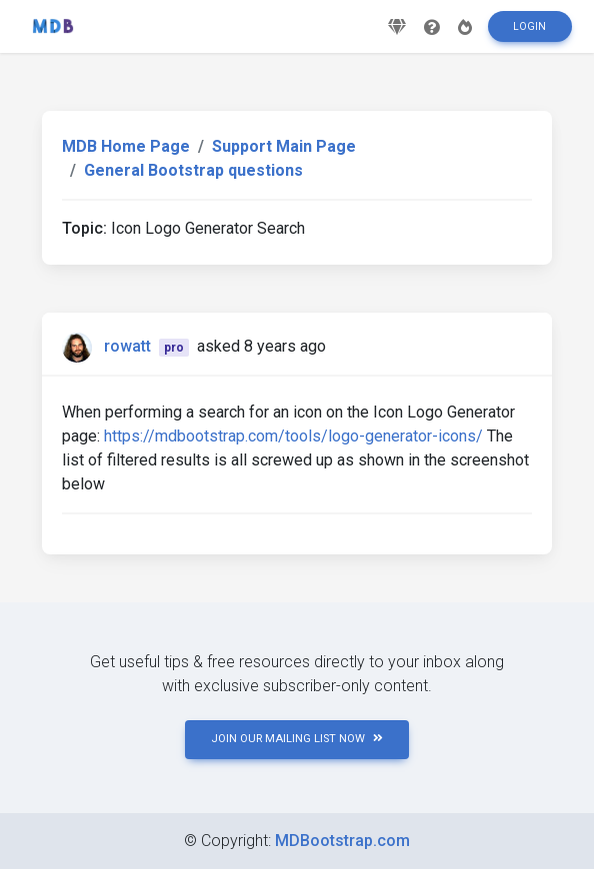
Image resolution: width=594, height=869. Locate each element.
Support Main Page (284, 146)
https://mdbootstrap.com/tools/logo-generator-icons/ (293, 436)
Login (529, 26)
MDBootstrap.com (342, 840)
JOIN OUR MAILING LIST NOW (297, 738)
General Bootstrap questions (193, 170)
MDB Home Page (126, 146)
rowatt (127, 346)
